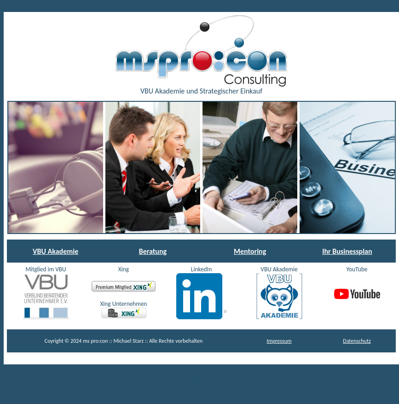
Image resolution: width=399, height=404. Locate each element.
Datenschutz (356, 341)
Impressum (278, 341)
